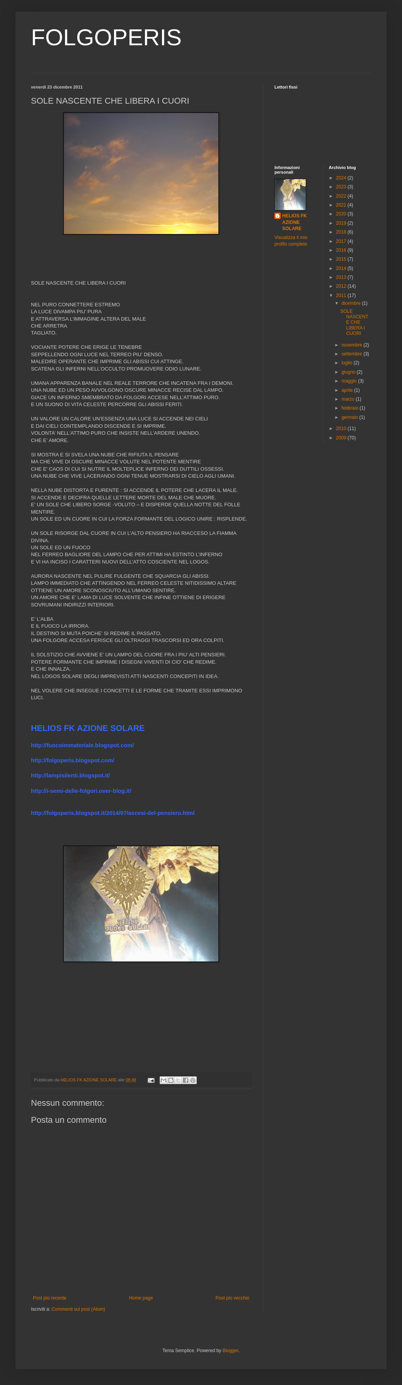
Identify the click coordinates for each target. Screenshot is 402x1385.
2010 (341, 428)
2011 (341, 295)
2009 (341, 438)
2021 (341, 205)
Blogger (230, 1350)
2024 (341, 178)
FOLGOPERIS (106, 37)
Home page (141, 1298)
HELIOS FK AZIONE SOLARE (294, 222)
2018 (341, 232)
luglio (347, 362)
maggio (349, 381)
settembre (352, 354)
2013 (341, 277)
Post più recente (49, 1298)
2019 (341, 223)
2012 (341, 286)
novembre (352, 345)
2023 (341, 187)
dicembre (351, 303)
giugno (348, 372)
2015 (341, 259)
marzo (348, 399)
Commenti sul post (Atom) (78, 1309)
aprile (347, 390)
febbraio (350, 408)
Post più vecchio (232, 1298)
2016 (341, 250)
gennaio (350, 417)
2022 (341, 196)
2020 (341, 214)
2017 (341, 241)
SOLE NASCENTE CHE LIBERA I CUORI (354, 322)
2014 (341, 268)
